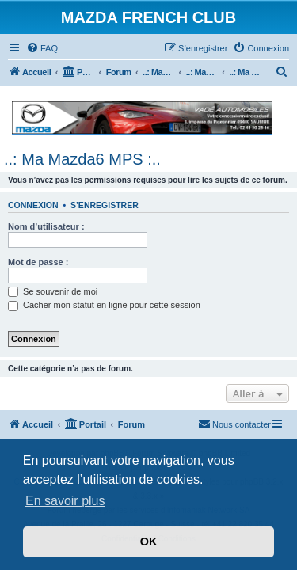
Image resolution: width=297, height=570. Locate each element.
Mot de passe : (38, 262)
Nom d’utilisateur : (46, 226)
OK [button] (149, 541)
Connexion (33, 205)
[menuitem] (42, 48)
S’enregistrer (104, 205)
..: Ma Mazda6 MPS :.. (82, 159)
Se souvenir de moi (52, 291)
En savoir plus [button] (65, 500)
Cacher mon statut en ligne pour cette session (104, 305)
